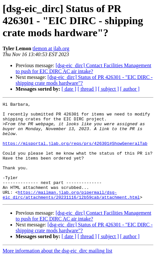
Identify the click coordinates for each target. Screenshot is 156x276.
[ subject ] (108, 89)
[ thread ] (87, 89)
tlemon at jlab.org (51, 48)
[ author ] (130, 89)
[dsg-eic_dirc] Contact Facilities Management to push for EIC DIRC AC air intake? (83, 68)
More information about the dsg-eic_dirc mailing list (57, 270)
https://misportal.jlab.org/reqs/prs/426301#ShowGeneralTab (75, 152)
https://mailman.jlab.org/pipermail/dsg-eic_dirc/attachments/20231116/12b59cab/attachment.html (71, 214)
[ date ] (69, 89)
